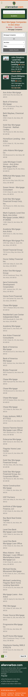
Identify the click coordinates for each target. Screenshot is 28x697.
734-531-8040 (15, 71)
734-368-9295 (15, 88)
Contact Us (11, 693)
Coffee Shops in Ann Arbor (10, 681)
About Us (3, 693)
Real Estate (18, 27)
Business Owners (20, 693)
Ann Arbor (9, 27)
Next (23, 656)
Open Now (10, 695)
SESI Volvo (18, 683)
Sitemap (17, 695)
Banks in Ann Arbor (7, 683)
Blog (22, 695)
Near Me (3, 695)
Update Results (14, 50)
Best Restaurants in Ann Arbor (11, 679)
